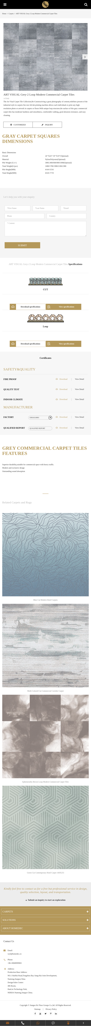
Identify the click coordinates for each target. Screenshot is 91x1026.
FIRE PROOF (10, 379)
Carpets (11, 14)
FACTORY (8, 417)
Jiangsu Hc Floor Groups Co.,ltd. (42, 1005)
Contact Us (8, 941)
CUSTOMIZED (18, 125)
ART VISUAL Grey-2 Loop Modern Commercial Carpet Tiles (36, 14)
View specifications (60, 307)
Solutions (9, 920)
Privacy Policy (51, 1009)
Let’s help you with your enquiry (19, 197)
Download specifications (25, 307)
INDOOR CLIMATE (13, 399)
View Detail (79, 379)
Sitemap (37, 1009)
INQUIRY (47, 125)
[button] (85, 56)
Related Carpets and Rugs (17, 502)
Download (61, 379)
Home (4, 14)
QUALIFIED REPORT (14, 428)
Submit (22, 245)
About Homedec (12, 928)
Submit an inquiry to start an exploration (46, 900)
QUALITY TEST (11, 389)
